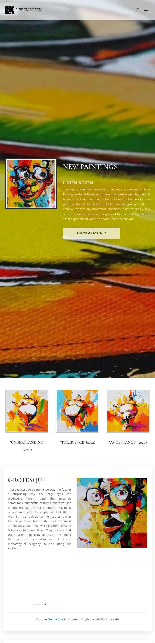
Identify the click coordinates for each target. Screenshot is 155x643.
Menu (146, 10)
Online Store (56, 619)
